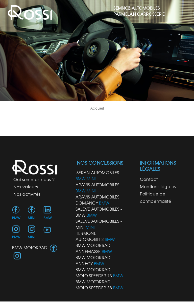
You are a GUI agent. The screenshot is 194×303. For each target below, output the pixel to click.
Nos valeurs (25, 186)
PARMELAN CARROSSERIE (139, 14)
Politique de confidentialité (155, 197)
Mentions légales (158, 186)
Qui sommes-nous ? (34, 179)
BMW (16, 218)
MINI (31, 218)
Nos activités (26, 194)
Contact (149, 179)
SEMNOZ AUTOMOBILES (136, 8)
